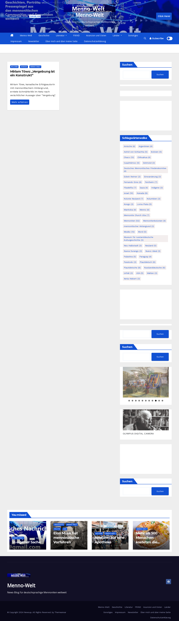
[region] (146, 382)
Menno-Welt (90, 15)
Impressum (16, 41)
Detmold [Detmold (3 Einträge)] (149, 163)
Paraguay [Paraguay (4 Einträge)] (145, 256)
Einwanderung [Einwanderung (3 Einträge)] (152, 176)
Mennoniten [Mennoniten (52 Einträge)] (132, 221)
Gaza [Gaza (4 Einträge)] (144, 187)
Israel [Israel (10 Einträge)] (128, 193)
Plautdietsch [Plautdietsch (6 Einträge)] (147, 262)
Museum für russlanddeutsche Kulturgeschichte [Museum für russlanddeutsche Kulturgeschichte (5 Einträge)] (138, 238)
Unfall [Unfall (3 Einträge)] (128, 273)
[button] (145, 38)
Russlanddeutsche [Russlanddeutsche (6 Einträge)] (154, 267)
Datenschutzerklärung (95, 41)
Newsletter (33, 41)
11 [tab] (162, 400)
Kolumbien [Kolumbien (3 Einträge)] (153, 199)
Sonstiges (133, 35)
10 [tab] (159, 400)
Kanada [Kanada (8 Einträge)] (142, 193)
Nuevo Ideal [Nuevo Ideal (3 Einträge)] (152, 251)
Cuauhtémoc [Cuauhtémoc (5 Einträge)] (131, 163)
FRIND (76, 35)
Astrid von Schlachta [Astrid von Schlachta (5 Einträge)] (135, 152)
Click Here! (164, 16)
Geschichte (43, 35)
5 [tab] (142, 400)
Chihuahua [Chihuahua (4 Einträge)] (143, 157)
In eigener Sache (26, 542)
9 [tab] (156, 400)
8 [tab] (152, 400)
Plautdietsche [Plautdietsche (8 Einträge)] (132, 267)
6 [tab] (146, 400)
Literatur (61, 35)
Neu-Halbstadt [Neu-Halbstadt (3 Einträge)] (133, 245)
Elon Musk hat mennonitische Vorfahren (66, 537)
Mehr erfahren (20, 102)
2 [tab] (132, 400)
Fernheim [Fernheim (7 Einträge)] (151, 182)
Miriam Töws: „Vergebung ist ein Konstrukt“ (32, 73)
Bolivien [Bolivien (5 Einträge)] (156, 152)
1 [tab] (129, 400)
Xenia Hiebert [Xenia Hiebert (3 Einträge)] (132, 278)
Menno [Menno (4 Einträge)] (144, 210)
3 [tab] (136, 400)
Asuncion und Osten (96, 35)
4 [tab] (139, 400)
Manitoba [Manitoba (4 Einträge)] (130, 210)
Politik (57, 529)
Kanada (24, 66)
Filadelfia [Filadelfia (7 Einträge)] (130, 187)
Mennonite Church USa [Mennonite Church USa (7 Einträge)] (136, 215)
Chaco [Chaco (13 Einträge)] (129, 157)
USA (64, 529)
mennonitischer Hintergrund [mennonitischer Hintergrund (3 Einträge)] (139, 226)
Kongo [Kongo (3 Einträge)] (128, 204)
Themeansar (60, 612)
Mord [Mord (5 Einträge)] (142, 232)
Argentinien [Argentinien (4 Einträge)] (146, 146)
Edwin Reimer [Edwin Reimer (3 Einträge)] (132, 176)
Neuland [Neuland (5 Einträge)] (150, 245)
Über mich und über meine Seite (61, 41)
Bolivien (14, 66)
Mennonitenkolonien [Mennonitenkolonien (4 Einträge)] (154, 221)
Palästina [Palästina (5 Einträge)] (130, 256)
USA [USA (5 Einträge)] (139, 273)
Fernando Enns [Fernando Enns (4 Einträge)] (133, 182)
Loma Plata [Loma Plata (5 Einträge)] (144, 204)
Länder (117, 35)
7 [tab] (149, 400)
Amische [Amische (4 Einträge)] (129, 146)
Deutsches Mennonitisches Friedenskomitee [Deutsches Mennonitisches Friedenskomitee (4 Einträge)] (145, 169)
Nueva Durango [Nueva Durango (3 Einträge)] (133, 251)
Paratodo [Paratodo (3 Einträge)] (130, 262)
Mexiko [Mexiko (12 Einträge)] (129, 232)
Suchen (127, 64)
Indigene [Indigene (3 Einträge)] (157, 187)
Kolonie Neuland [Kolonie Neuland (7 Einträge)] (133, 199)
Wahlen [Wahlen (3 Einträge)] (152, 273)
